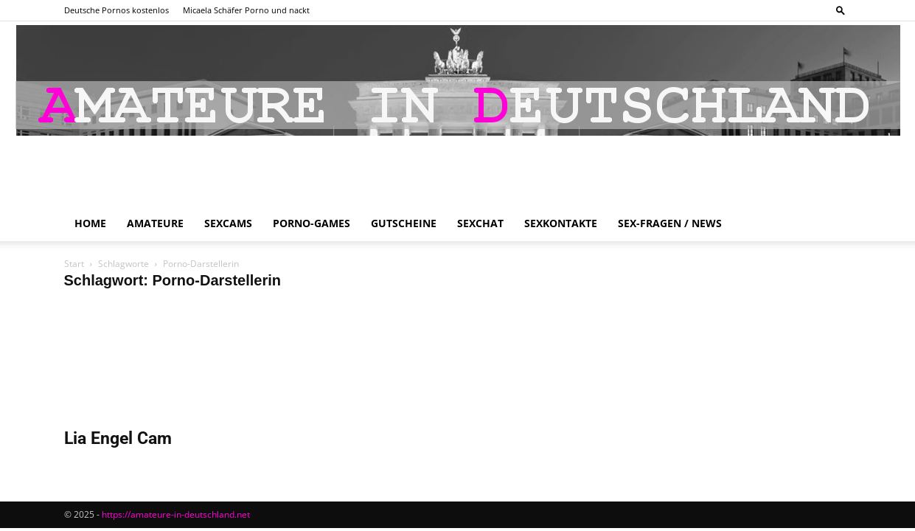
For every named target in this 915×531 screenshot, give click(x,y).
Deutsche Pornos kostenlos (116, 9)
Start (74, 263)
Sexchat (480, 223)
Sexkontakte (560, 223)
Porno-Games (311, 223)
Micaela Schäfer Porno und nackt (246, 9)
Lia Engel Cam (118, 438)
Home (90, 223)
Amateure (155, 223)
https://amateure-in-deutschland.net (176, 514)
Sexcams (228, 223)
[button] (840, 9)
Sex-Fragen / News (670, 223)
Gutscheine (403, 223)
